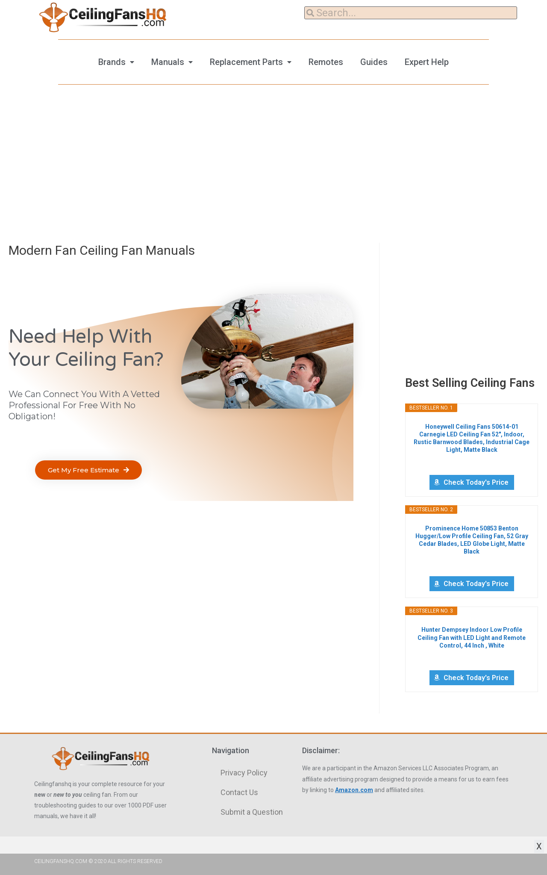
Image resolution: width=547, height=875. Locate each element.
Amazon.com (354, 790)
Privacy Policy (244, 772)
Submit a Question (252, 811)
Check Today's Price (476, 482)
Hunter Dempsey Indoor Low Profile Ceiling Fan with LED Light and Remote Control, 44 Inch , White (472, 637)
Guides (374, 62)
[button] (88, 470)
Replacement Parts (246, 62)
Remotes (326, 62)
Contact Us (239, 792)
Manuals (167, 62)
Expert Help (427, 62)
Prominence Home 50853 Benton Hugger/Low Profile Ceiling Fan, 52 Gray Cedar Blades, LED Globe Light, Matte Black (471, 540)
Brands (112, 62)
